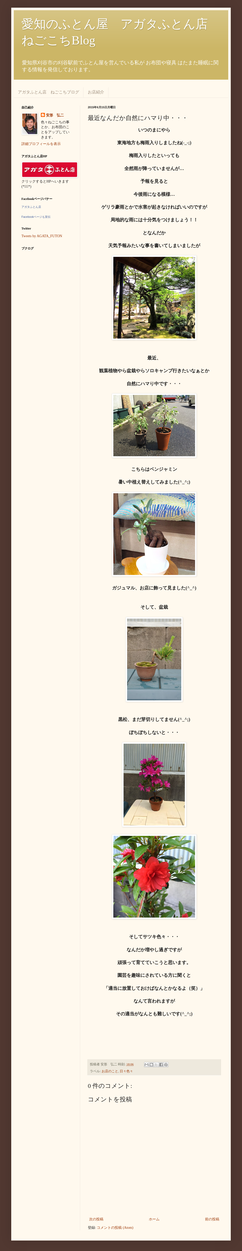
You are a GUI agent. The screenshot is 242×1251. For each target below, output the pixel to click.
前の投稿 (212, 1219)
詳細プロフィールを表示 (41, 144)
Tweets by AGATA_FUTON (41, 236)
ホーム (154, 1219)
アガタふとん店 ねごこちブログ (48, 92)
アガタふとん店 (31, 206)
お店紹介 (96, 92)
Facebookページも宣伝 (36, 216)
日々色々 (126, 1071)
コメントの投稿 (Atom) (115, 1228)
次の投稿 (96, 1219)
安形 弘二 (55, 115)
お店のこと (110, 1071)
